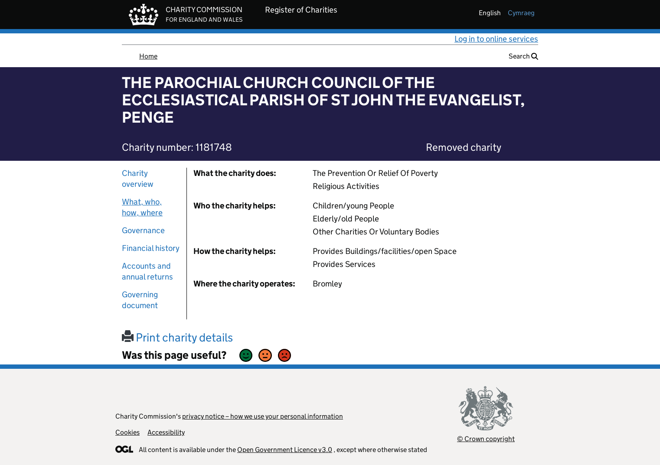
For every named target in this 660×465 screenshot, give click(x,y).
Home (148, 56)
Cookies (127, 432)
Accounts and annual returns (147, 271)
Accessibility (166, 432)
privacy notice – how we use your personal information (262, 416)
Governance (143, 230)
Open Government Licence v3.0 (284, 449)
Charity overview (138, 178)
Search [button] (523, 56)
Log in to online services (496, 39)
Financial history (151, 248)
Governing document (140, 299)
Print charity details (177, 337)
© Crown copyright (486, 439)
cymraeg (521, 13)
